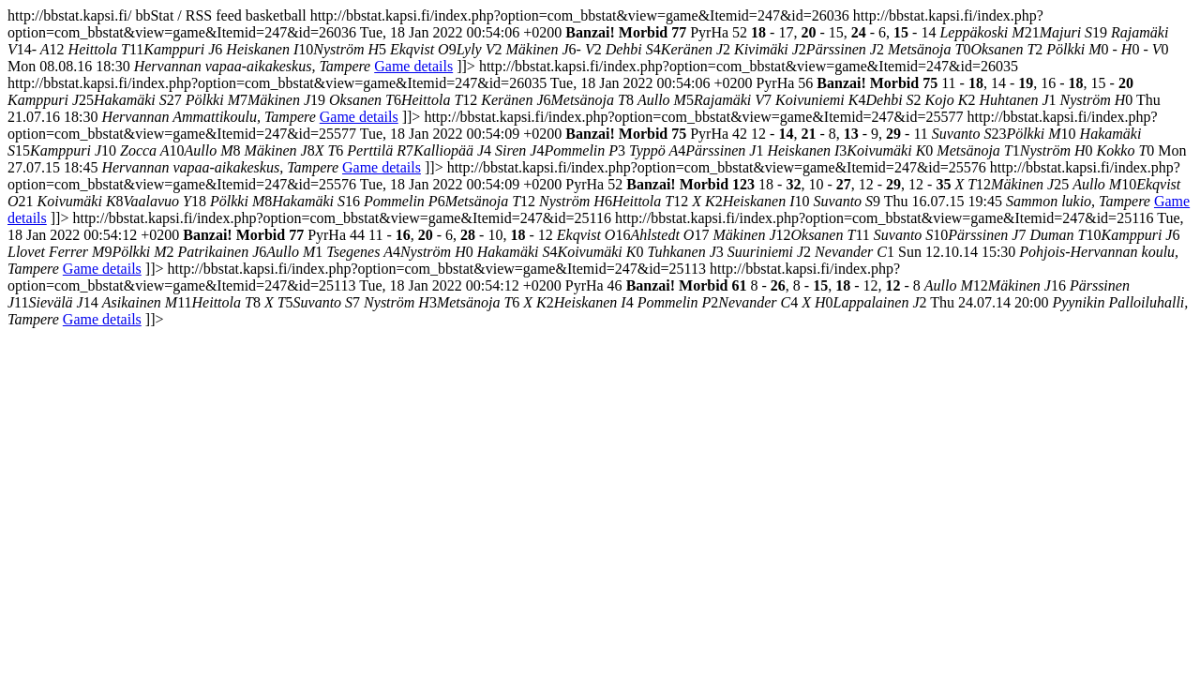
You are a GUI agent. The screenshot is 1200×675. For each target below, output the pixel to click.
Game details (413, 66)
